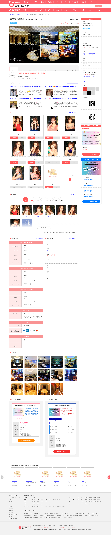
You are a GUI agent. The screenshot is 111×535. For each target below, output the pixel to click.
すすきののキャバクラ (76, 513)
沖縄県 (63, 506)
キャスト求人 (65, 70)
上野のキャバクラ (28, 517)
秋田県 (90, 497)
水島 (27, 14)
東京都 (54, 499)
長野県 (98, 499)
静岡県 (37, 501)
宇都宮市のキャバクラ (48, 517)
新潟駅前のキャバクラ (37, 517)
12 (44, 200)
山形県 (94, 497)
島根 (96, 3)
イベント (57, 70)
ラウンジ (11, 508)
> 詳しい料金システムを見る (88, 76)
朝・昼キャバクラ (13, 501)
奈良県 (94, 501)
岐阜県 (33, 501)
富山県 (82, 499)
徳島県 (78, 504)
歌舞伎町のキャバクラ (37, 513)
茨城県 (33, 499)
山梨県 (94, 499)
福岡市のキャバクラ (61, 515)
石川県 (86, 499)
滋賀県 (78, 501)
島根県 (37, 504)
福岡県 (33, 506)
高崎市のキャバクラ (71, 515)
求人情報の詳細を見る (26, 440)
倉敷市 (23, 14)
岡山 (85, 3)
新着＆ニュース (48, 70)
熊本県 (46, 506)
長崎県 (41, 506)
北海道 (33, 497)
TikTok (89, 93)
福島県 (98, 497)
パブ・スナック (12, 504)
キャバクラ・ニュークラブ (14, 497)
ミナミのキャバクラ (66, 513)
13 (50, 200)
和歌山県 (99, 501)
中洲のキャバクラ (80, 515)
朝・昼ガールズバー (13, 514)
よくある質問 (59, 525)
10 (31, 200)
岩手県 (82, 497)
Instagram (85, 89)
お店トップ (13, 70)
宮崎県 (54, 506)
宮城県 (86, 497)
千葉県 (50, 499)
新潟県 (78, 499)
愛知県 (41, 501)
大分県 (50, 506)
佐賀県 (37, 506)
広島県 (46, 504)
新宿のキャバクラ (28, 513)
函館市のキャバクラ (68, 517)
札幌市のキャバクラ (86, 513)
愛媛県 (86, 504)
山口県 (50, 504)
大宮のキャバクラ (95, 513)
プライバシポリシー (43, 525)
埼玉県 (46, 499)
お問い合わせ (71, 525)
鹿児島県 (59, 506)
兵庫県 (90, 501)
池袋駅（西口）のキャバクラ (40, 515)
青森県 (78, 497)
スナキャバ (11, 510)
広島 (81, 3)
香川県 (82, 504)
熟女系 (10, 506)
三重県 (46, 501)
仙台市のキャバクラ (58, 517)
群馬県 (41, 499)
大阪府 (86, 501)
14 (56, 200)
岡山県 (18, 14)
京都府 (82, 501)
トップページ (75, 3)
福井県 (90, 499)
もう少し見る (44, 227)
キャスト (22, 70)
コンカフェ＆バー (13, 518)
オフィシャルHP (87, 81)
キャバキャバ (12, 14)
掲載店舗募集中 (52, 525)
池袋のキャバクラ (57, 513)
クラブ (10, 499)
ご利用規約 (35, 525)
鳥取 (92, 3)
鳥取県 (33, 504)
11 (37, 200)
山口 (88, 3)
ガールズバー (12, 512)
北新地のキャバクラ (48, 513)
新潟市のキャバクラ (51, 515)
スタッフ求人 (74, 70)
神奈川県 (59, 499)
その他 (100, 3)
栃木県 (37, 499)
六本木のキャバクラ (28, 515)
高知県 (90, 504)
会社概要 (65, 525)
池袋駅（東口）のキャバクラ (91, 515)
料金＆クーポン (39, 70)
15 (62, 200)
